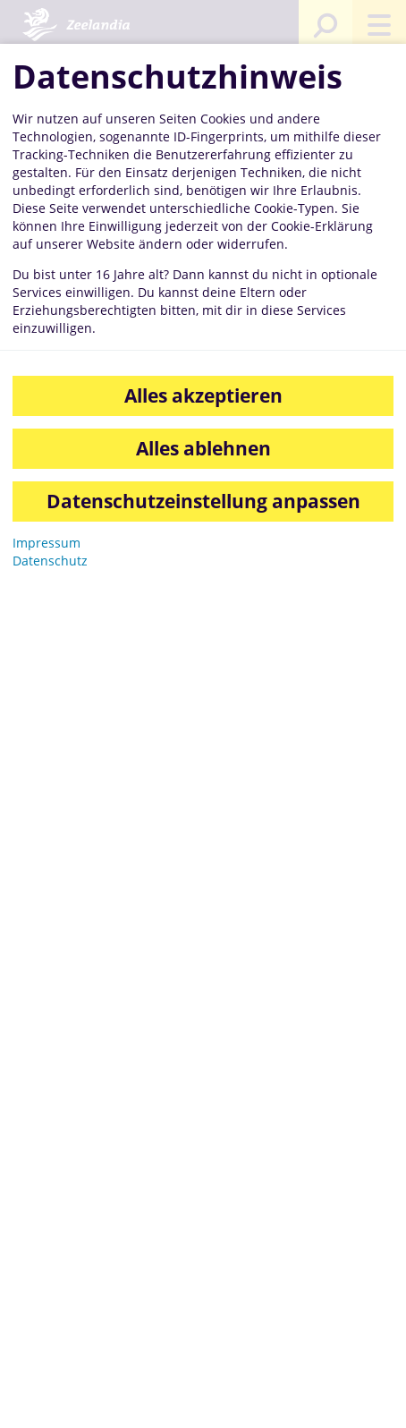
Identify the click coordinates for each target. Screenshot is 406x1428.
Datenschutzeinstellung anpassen (203, 501)
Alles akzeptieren (203, 395)
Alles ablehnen (203, 448)
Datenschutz (50, 560)
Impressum (46, 542)
